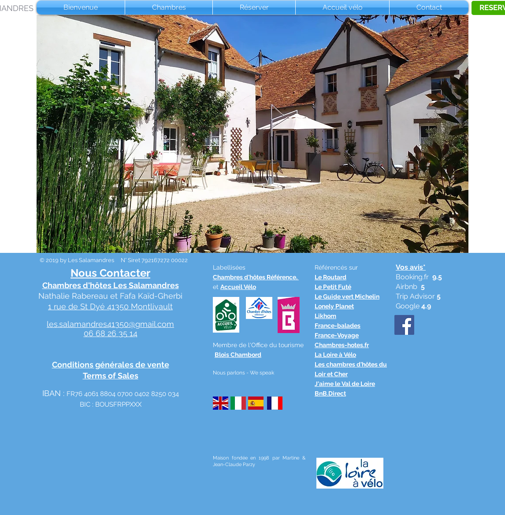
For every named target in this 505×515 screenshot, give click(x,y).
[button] (252, 134)
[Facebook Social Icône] (404, 325)
